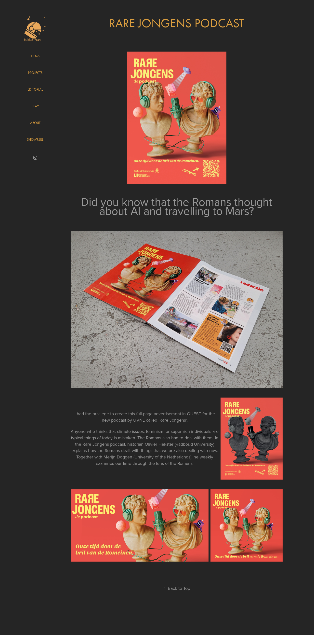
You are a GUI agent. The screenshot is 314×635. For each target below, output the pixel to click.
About (35, 123)
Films (35, 56)
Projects (35, 73)
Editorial (35, 89)
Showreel (35, 140)
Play (35, 106)
